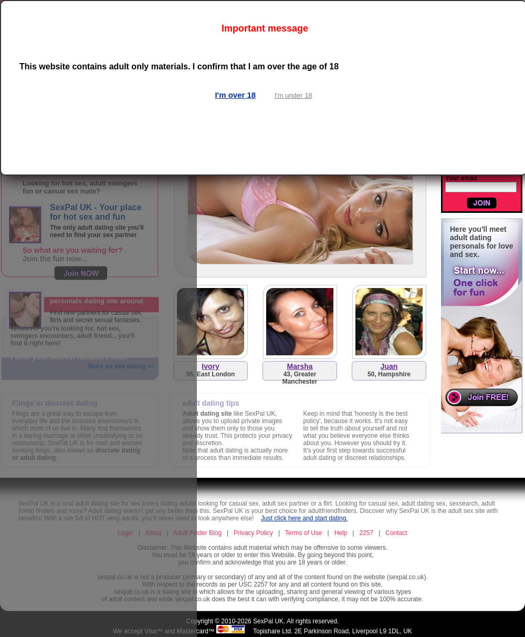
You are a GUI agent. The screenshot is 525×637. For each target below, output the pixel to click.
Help (341, 533)
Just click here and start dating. (304, 518)
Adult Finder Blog (197, 533)
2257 (366, 533)
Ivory (210, 366)
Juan (389, 366)
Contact (396, 533)
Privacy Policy (253, 533)
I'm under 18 (293, 95)
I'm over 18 (235, 94)
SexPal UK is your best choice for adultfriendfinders (284, 511)
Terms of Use (303, 533)
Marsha (299, 366)
